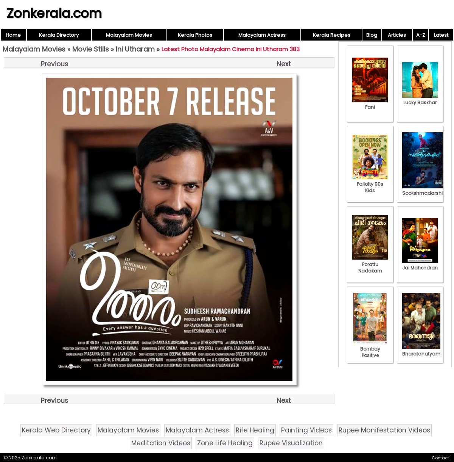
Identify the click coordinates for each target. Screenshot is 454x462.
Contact (440, 458)
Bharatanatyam (421, 350)
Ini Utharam (135, 49)
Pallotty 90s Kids (370, 184)
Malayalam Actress (262, 35)
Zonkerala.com (54, 13)
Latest (441, 35)
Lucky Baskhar (420, 99)
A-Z (420, 35)
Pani (370, 103)
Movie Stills (90, 49)
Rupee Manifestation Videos (384, 430)
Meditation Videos (160, 443)
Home (13, 35)
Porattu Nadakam (370, 264)
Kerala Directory (59, 35)
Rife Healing (255, 430)
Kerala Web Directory (56, 430)
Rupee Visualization (291, 443)
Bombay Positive (370, 349)
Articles (397, 35)
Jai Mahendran (420, 264)
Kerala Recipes (331, 35)
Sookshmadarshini (424, 189)
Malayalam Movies (129, 35)
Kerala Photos (195, 35)
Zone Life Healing (225, 443)
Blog (371, 35)
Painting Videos (306, 430)
